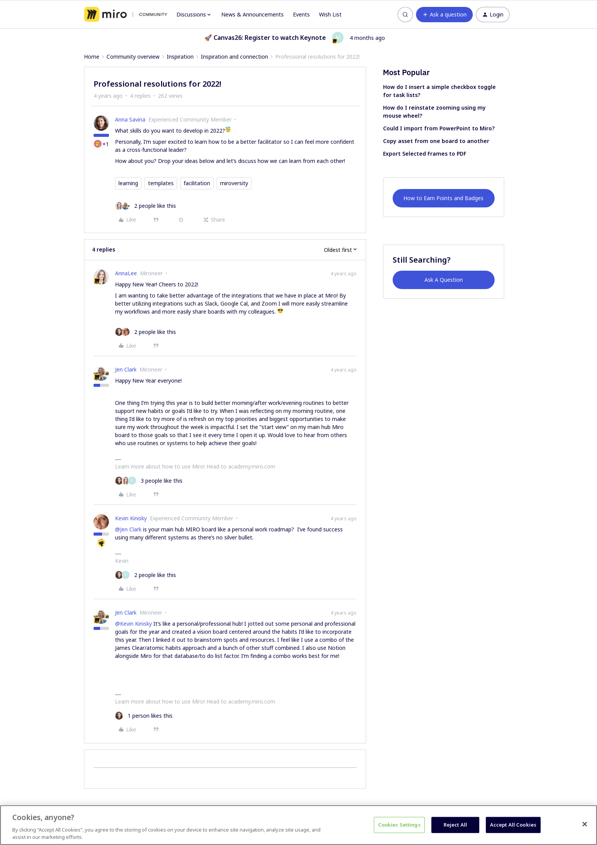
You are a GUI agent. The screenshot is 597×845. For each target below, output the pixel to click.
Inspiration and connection (234, 56)
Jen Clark (126, 369)
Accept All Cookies (513, 824)
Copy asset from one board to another (436, 141)
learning (128, 183)
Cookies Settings (399, 824)
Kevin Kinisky (131, 518)
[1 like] (144, 716)
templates (161, 183)
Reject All (455, 824)
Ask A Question (443, 279)
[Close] (584, 824)
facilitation (197, 183)
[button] (444, 14)
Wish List (330, 14)
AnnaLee (126, 273)
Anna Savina (130, 119)
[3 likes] (149, 481)
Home (91, 56)
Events (301, 14)
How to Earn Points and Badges (443, 198)
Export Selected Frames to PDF (424, 153)
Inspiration (180, 56)
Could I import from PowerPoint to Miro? (439, 128)
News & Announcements (252, 14)
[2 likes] (145, 206)
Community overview (133, 56)
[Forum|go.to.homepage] (125, 14)
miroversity (234, 183)
